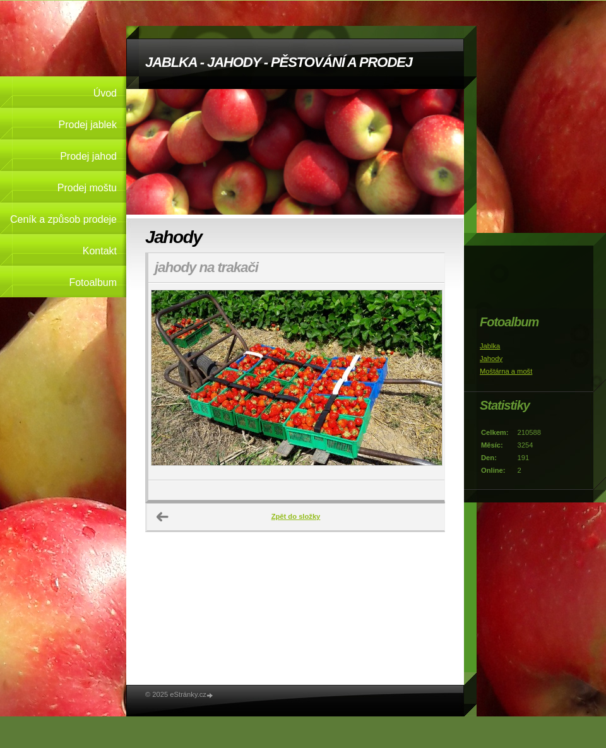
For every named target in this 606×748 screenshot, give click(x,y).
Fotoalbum (93, 282)
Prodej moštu (87, 187)
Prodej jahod (88, 156)
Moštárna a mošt (506, 371)
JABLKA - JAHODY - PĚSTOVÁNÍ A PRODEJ (278, 62)
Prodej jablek (88, 124)
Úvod (105, 93)
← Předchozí (162, 517)
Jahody (491, 358)
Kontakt (100, 251)
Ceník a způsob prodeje (63, 219)
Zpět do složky (296, 516)
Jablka (490, 346)
